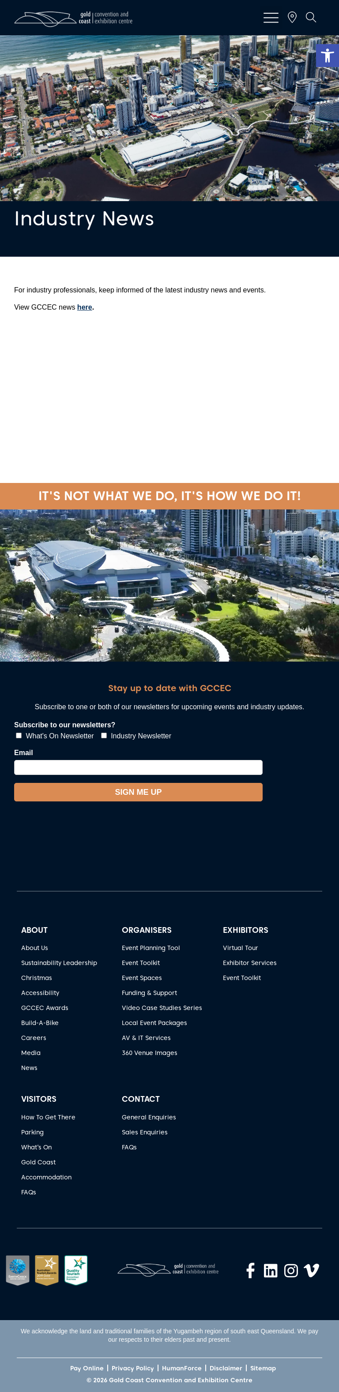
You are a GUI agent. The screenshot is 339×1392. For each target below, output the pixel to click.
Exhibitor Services (250, 962)
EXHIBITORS (245, 930)
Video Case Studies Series (162, 1007)
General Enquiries (149, 1117)
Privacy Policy (133, 1368)
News (29, 1067)
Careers (33, 1037)
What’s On (36, 1147)
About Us (34, 947)
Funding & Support (149, 992)
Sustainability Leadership (59, 962)
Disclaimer (226, 1368)
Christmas (36, 977)
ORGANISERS (147, 930)
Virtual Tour (240, 947)
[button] (327, 55)
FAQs (28, 1192)
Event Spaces (142, 977)
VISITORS (38, 1099)
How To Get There (48, 1117)
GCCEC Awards (44, 1007)
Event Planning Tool (151, 947)
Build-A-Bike (40, 1022)
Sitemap (263, 1368)
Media (31, 1052)
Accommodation (46, 1177)
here (84, 307)
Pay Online (87, 1368)
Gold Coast (38, 1162)
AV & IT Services (146, 1037)
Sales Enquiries (145, 1132)
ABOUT (34, 930)
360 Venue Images (149, 1052)
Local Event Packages (154, 1022)
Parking (32, 1132)
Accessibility (40, 992)
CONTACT (141, 1099)
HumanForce (182, 1368)
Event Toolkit (141, 962)
